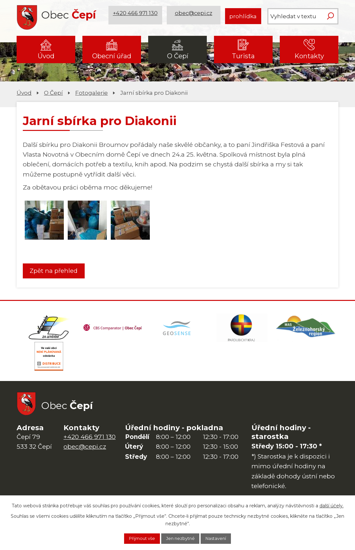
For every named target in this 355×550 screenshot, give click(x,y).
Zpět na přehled (57, 271)
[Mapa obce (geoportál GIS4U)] (177, 330)
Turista (243, 56)
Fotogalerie (91, 92)
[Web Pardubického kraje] (242, 330)
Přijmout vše (135, 538)
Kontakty (309, 56)
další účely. (332, 504)
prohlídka (243, 16)
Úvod (46, 56)
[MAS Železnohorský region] (306, 330)
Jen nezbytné (180, 538)
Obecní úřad (111, 56)
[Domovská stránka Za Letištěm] (49, 330)
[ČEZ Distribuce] (49, 363)
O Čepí (177, 56)
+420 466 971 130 (136, 16)
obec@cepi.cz (194, 16)
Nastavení (222, 538)
